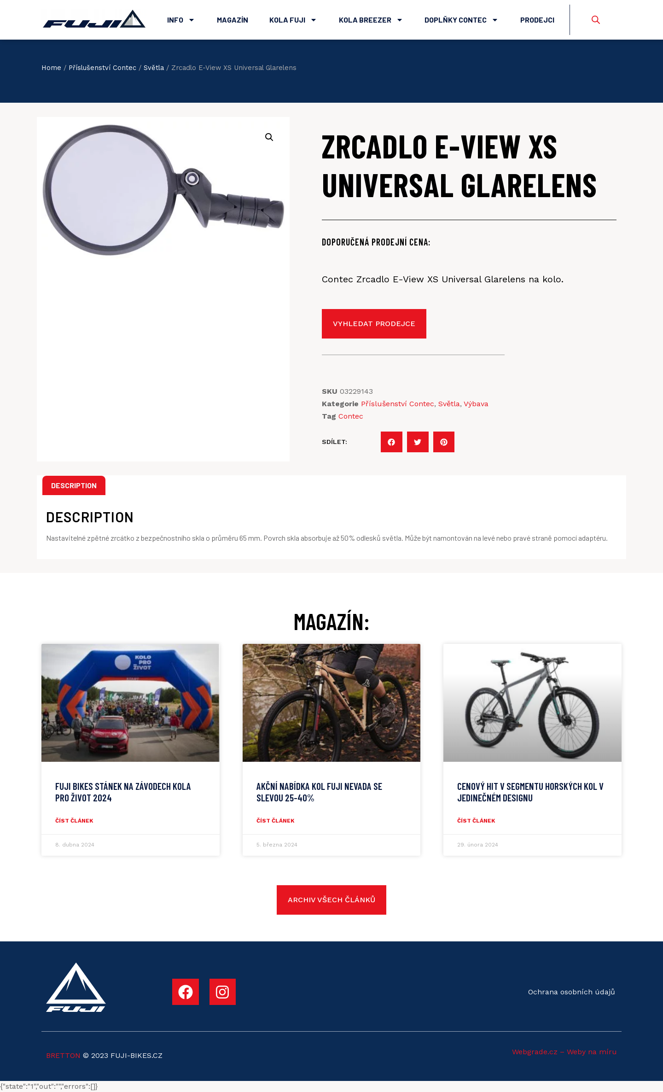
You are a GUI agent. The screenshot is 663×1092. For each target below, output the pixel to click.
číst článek (74, 821)
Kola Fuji (293, 20)
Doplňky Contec (462, 20)
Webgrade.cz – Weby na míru (564, 1051)
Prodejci (537, 19)
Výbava (476, 403)
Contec (350, 416)
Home (51, 68)
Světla (154, 68)
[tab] (74, 485)
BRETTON (63, 1055)
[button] (391, 442)
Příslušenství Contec (102, 68)
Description (74, 485)
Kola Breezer (371, 20)
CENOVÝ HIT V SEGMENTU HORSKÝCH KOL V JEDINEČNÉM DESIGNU (530, 791)
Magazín (232, 19)
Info (181, 20)
